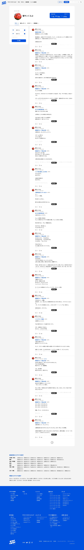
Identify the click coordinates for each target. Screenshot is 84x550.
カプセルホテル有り (67, 478)
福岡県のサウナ (20, 470)
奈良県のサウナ (47, 465)
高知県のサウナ (20, 468)
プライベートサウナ (36, 480)
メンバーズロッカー (40, 518)
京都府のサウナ (27, 465)
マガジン (22, 2)
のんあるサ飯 (13, 518)
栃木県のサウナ (27, 459)
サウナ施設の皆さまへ (54, 517)
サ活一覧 (25, 493)
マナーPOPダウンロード (54, 522)
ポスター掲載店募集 (53, 520)
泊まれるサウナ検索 (14, 495)
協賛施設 (38, 520)
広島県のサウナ (40, 467)
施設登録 (27, 2)
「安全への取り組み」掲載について (55, 526)
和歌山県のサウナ (53, 465)
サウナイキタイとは (27, 517)
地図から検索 (13, 497)
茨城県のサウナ (20, 459)
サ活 (19, 2)
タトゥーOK (60, 478)
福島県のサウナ (60, 457)
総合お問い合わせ (66, 518)
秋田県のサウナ (47, 457)
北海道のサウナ (20, 457)
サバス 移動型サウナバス (15, 523)
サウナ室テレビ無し (47, 478)
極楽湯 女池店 (38, 32)
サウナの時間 (13, 530)
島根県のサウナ (27, 467)
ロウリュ (11, 478)
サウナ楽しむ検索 (14, 522)
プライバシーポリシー (71, 541)
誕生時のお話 (26, 518)
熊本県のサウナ (40, 470)
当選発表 (38, 497)
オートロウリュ (23, 478)
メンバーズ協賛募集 (53, 523)
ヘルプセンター (66, 517)
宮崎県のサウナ (53, 470)
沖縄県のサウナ (67, 470)
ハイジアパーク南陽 (39, 319)
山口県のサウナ (47, 467)
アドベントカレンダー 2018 (55, 507)
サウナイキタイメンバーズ (42, 517)
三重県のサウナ (40, 463)
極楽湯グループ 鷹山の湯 (40, 53)
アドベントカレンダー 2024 (55, 497)
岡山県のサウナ (33, 467)
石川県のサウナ (33, 461)
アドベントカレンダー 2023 (55, 498)
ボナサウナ (40, 478)
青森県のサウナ (27, 457)
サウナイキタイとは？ (12, 2)
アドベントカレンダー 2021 (55, 502)
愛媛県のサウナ (67, 467)
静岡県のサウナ (27, 463)
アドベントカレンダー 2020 (55, 503)
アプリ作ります (13, 520)
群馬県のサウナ (33, 459)
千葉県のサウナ (47, 459)
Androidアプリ (26, 522)
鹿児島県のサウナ (60, 470)
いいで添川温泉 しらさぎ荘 (41, 171)
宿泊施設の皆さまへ (53, 518)
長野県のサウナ (53, 461)
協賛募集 (38, 500)
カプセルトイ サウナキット (16, 527)
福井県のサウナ (40, 461)
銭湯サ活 (12, 533)
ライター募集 (52, 508)
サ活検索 (12, 498)
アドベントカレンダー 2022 (55, 500)
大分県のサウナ (47, 470)
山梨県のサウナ (47, 461)
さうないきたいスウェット (68, 500)
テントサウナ (19, 480)
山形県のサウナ (53, 457)
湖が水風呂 (30, 480)
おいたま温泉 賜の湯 (39, 109)
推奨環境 (40, 541)
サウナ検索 (13, 493)
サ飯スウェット (66, 498)
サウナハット (65, 497)
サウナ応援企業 (13, 528)
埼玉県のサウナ (40, 459)
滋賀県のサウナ (20, 465)
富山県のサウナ (27, 461)
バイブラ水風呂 (55, 478)
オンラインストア (66, 493)
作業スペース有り (12, 480)
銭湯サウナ (35, 478)
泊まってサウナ (13, 532)
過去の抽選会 (39, 498)
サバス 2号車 (13, 525)
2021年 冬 (64, 505)
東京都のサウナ (53, 459)
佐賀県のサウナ (27, 470)
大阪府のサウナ (33, 465)
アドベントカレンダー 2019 (55, 505)
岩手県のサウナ (33, 457)
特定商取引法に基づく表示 (47, 541)
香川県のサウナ (60, 467)
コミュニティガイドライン (62, 541)
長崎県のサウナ (33, 470)
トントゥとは (39, 495)
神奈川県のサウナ (60, 459)
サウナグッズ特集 (66, 495)
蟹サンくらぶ (28, 15)
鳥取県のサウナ (20, 467)
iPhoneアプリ (26, 520)
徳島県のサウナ (53, 467)
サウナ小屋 (25, 480)
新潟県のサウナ (20, 461)
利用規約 (54, 541)
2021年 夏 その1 (66, 502)
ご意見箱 (64, 520)
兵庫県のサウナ (40, 465)
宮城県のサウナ (40, 457)
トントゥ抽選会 (33, 2)
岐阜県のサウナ (20, 463)
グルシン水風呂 (30, 478)
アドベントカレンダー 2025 (55, 495)
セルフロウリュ (16, 478)
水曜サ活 (45, 358)
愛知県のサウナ (33, 463)
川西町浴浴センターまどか (41, 192)
